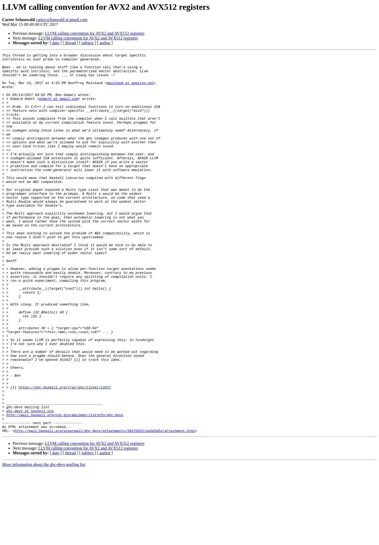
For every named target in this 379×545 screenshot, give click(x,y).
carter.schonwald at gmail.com (61, 19)
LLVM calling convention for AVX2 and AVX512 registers (94, 33)
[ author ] (105, 43)
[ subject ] (87, 43)
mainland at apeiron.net (130, 89)
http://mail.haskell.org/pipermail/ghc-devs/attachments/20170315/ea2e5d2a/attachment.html (104, 506)
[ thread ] (70, 43)
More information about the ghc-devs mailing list (43, 540)
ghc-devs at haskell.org (29, 482)
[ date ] (56, 43)
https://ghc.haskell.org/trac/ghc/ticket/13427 (64, 454)
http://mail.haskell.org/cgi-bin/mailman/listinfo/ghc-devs (64, 487)
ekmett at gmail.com (58, 108)
